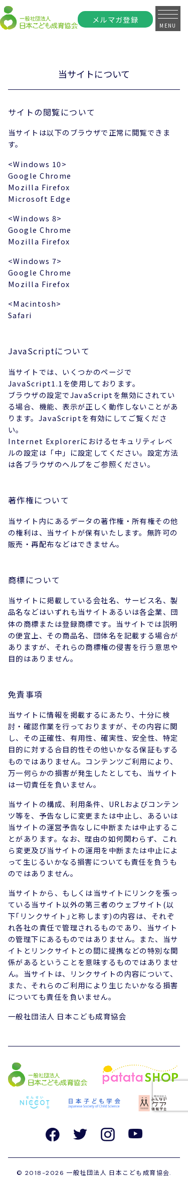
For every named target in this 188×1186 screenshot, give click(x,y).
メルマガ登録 (115, 19)
